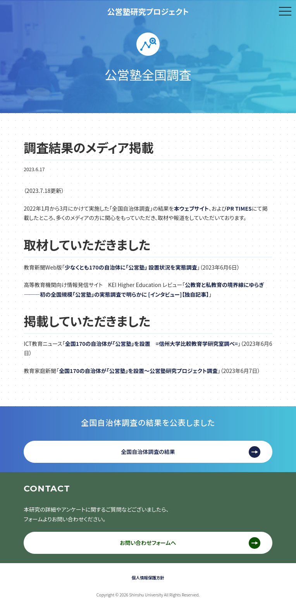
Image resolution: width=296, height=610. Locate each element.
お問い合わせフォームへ (148, 542)
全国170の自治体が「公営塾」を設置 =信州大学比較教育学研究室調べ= (151, 343)
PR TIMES (239, 208)
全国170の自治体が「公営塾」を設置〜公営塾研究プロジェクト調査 (138, 371)
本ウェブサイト (191, 208)
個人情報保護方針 (148, 578)
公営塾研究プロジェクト (148, 11)
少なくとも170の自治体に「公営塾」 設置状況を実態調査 (131, 267)
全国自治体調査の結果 (148, 451)
